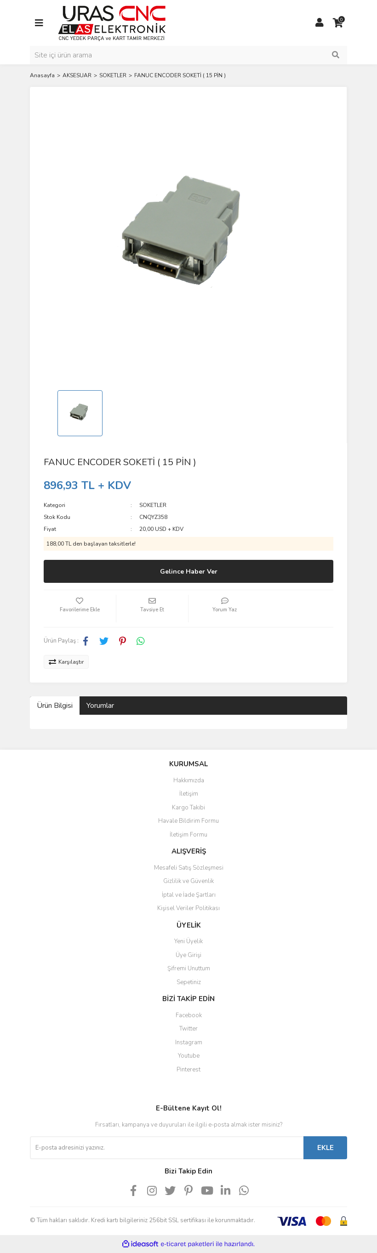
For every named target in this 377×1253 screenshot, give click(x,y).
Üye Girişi (188, 955)
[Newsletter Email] (166, 1147)
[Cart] (338, 23)
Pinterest (188, 1069)
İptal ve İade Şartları (189, 895)
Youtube (189, 1056)
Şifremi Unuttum (188, 968)
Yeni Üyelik (188, 941)
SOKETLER (152, 505)
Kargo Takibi (188, 807)
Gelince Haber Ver (188, 571)
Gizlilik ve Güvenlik (188, 881)
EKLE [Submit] (325, 1147)
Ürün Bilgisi (55, 706)
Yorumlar (100, 706)
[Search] (188, 55)
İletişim (188, 794)
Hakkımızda (188, 780)
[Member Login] (319, 23)
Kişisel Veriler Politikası (188, 908)
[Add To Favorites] (80, 608)
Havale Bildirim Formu (188, 821)
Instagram (188, 1042)
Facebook (189, 1015)
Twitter (188, 1029)
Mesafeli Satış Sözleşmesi (188, 868)
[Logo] (111, 22)
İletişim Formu (188, 835)
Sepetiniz (189, 982)
